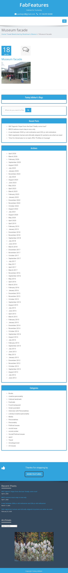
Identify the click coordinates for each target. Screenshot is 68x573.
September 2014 (15, 334)
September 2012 (15, 369)
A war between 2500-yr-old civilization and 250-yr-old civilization (32, 132)
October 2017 (14, 255)
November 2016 (14, 273)
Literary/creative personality (19, 414)
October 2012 (14, 366)
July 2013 (12, 349)
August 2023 (13, 180)
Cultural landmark (15, 399)
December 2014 (14, 325)
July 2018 (12, 241)
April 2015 (12, 314)
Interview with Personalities (19, 411)
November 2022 (14, 203)
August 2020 (13, 215)
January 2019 (14, 229)
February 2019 (14, 226)
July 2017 (12, 261)
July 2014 (12, 340)
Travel (9, 34)
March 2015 (13, 317)
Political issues (14, 425)
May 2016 (12, 279)
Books (11, 393)
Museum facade (11, 59)
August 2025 (13, 165)
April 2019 (12, 223)
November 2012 (14, 363)
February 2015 (14, 320)
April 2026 (12, 153)
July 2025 (12, 168)
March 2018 (13, 247)
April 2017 (12, 267)
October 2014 (14, 331)
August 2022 (13, 209)
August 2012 (13, 372)
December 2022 (14, 200)
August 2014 (13, 337)
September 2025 (15, 162)
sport (10, 437)
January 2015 (14, 322)
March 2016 (13, 285)
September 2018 (15, 238)
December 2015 (14, 293)
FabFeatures (34, 5)
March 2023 (13, 191)
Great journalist (14, 408)
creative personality (16, 396)
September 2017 (15, 258)
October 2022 (14, 206)
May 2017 (12, 264)
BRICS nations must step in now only (22, 129)
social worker (13, 431)
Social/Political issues (17, 434)
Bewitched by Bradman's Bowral (24, 34)
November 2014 (14, 328)
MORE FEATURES (34, 474)
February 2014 (14, 343)
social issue (13, 428)
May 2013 (12, 354)
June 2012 (12, 378)
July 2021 (12, 212)
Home (3, 34)
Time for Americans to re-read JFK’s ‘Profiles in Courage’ (29, 138)
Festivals (12, 402)
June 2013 (12, 352)
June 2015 (12, 311)
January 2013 (14, 357)
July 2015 (12, 308)
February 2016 (14, 287)
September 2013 (15, 346)
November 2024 (14, 174)
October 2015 (14, 299)
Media (11, 417)
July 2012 (12, 375)
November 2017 (14, 253)
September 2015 (15, 302)
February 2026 (14, 159)
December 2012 (14, 360)
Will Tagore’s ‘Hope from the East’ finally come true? (27, 126)
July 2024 (12, 177)
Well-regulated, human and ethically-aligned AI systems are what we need (35, 135)
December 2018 (14, 232)
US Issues (12, 446)
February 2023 (14, 194)
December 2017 (14, 250)
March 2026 (13, 156)
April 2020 (12, 220)
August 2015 (13, 305)
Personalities (13, 420)
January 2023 (14, 197)
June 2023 (12, 183)
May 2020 (12, 218)
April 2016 (12, 282)
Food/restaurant (15, 405)
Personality (13, 422)
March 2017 (13, 270)
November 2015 (14, 296)
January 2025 (14, 171)
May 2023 (12, 186)
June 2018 (12, 244)
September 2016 (15, 276)
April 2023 (12, 188)
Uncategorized (14, 443)
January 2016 (14, 290)
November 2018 (14, 235)
